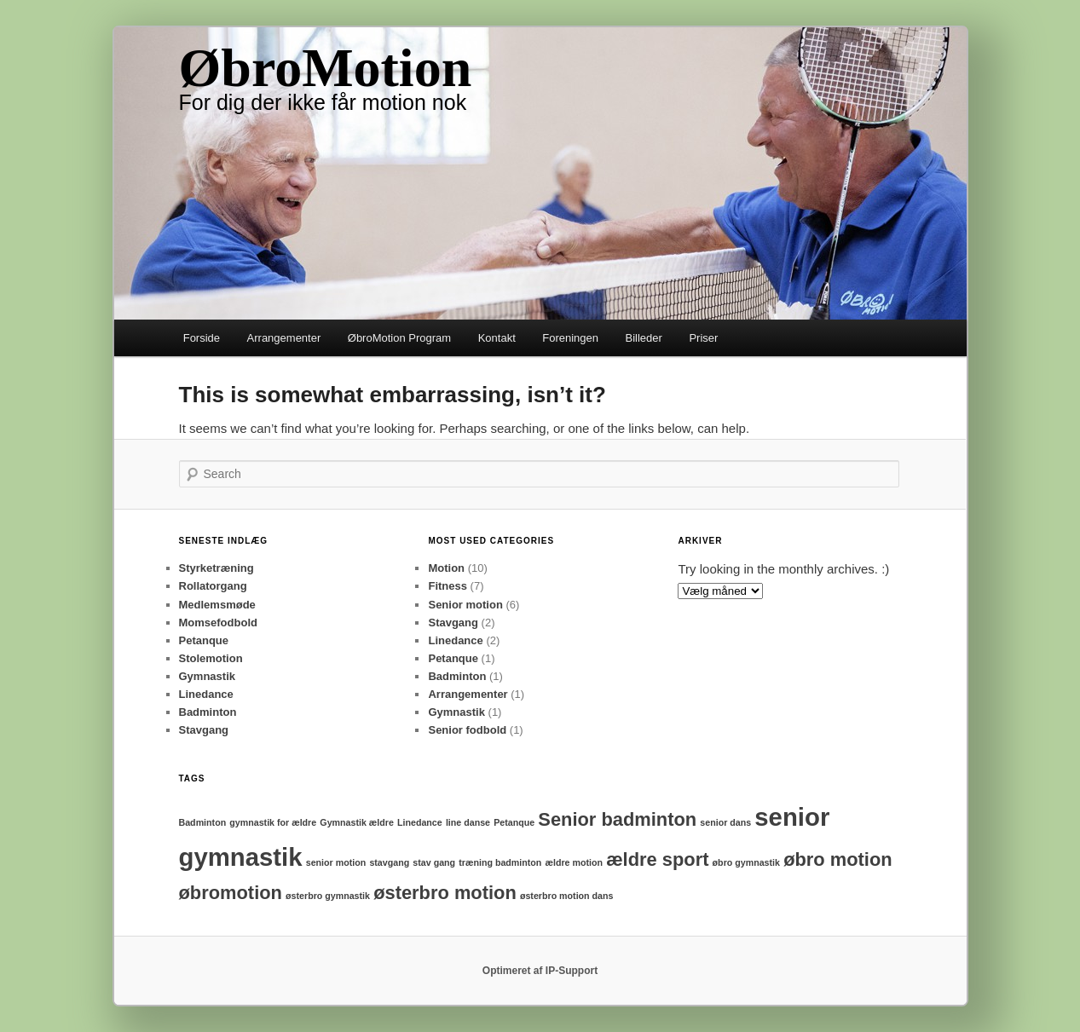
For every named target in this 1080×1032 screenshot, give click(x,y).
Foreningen (570, 338)
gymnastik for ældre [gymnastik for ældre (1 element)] (272, 822)
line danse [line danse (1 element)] (468, 822)
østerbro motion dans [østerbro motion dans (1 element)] (567, 896)
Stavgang (204, 730)
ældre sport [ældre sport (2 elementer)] (657, 859)
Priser (703, 338)
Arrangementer (284, 338)
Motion (446, 568)
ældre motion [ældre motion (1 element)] (575, 862)
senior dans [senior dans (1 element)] (725, 822)
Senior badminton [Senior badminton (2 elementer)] (617, 819)
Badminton (208, 712)
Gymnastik (207, 676)
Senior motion (465, 604)
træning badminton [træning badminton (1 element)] (500, 862)
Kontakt (497, 338)
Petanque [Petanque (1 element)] (514, 822)
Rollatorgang (213, 585)
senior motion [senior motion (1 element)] (336, 862)
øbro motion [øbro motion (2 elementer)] (837, 859)
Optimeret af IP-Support (540, 971)
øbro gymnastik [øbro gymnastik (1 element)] (746, 862)
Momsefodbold (218, 622)
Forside (201, 338)
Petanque (204, 640)
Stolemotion (211, 658)
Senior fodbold (467, 730)
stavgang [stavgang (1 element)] (389, 862)
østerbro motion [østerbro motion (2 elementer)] (445, 892)
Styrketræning (216, 568)
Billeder (644, 338)
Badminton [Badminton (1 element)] (203, 822)
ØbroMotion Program (399, 338)
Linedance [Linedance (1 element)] (419, 822)
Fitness (447, 585)
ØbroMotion (325, 67)
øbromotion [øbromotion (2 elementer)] (230, 892)
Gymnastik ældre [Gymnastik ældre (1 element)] (356, 822)
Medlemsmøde (217, 604)
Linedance (206, 694)
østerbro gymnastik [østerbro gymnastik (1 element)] (328, 896)
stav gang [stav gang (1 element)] (434, 862)
